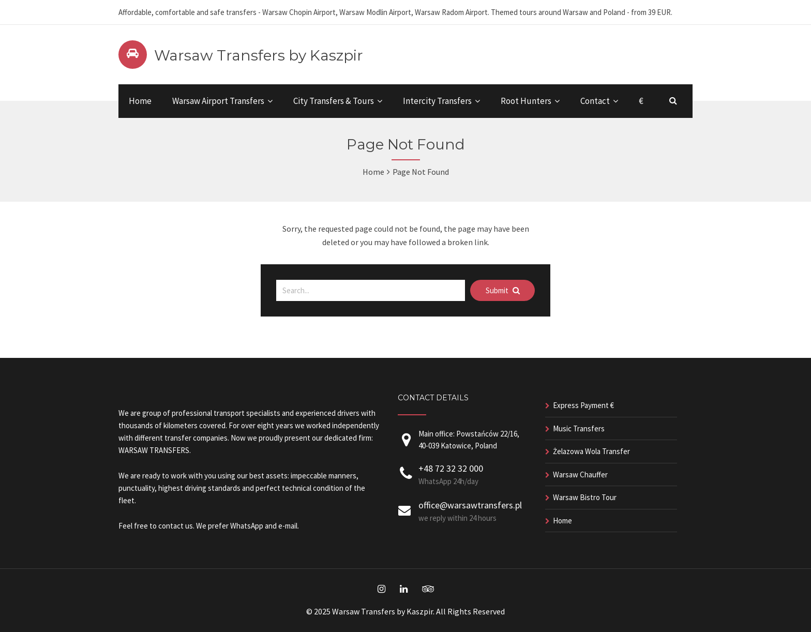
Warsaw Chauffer (580, 474)
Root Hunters (526, 101)
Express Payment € (583, 405)
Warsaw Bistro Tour (585, 497)
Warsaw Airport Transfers (218, 101)
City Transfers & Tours (333, 101)
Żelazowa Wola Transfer (591, 451)
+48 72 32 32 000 (450, 468)
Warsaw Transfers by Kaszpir (258, 55)
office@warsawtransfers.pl (470, 505)
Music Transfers (579, 428)
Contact (595, 101)
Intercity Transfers (437, 101)
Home (140, 101)
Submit (503, 290)
